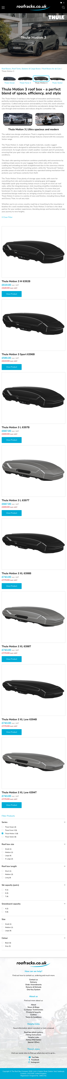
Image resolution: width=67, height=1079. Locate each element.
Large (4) (35, 856)
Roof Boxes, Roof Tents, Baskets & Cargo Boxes (21, 68)
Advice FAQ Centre (33, 1040)
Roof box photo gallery (33, 1032)
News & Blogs (33, 1007)
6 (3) (35, 893)
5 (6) (35, 912)
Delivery (33, 982)
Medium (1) (35, 852)
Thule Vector (57, 83)
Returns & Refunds (33, 987)
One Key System (33, 989)
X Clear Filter (7, 217)
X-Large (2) (35, 859)
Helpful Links (33, 1037)
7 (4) (35, 896)
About (33, 1004)
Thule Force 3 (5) (35, 830)
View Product (11, 294)
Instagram (35, 1062)
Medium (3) (35, 874)
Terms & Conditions (34, 1017)
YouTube (35, 1057)
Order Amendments (33, 984)
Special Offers (33, 1042)
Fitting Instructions (33, 1035)
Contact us (33, 979)
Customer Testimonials (33, 1009)
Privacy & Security (33, 1012)
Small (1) (35, 849)
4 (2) (35, 909)
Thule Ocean (9, 83)
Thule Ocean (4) (35, 827)
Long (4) (35, 878)
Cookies (33, 1014)
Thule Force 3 (25, 83)
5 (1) (35, 890)
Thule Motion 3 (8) (35, 833)
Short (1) (35, 871)
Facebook (35, 1060)
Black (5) (35, 943)
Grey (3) (35, 946)
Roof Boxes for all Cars (51, 68)
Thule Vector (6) (35, 837)
